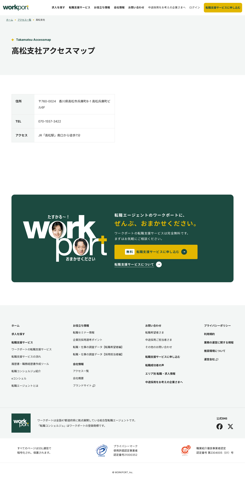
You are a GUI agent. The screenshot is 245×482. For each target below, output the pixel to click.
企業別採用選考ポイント (87, 339)
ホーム (9, 19)
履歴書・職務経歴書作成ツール (30, 363)
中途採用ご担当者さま (158, 339)
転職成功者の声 (154, 365)
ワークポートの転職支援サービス (31, 349)
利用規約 (209, 334)
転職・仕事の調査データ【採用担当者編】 (98, 354)
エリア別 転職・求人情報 (160, 373)
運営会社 (211, 359)
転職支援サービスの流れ (26, 356)
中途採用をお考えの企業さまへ (164, 382)
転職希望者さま (154, 332)
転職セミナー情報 (83, 332)
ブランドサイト (84, 385)
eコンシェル (18, 378)
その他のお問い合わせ (158, 347)
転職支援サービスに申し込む (162, 356)
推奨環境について (214, 350)
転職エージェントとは (24, 385)
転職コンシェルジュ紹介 (26, 371)
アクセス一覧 (24, 19)
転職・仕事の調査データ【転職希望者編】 (98, 347)
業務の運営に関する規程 (219, 342)
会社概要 (78, 378)
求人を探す (18, 334)
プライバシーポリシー (217, 325)
